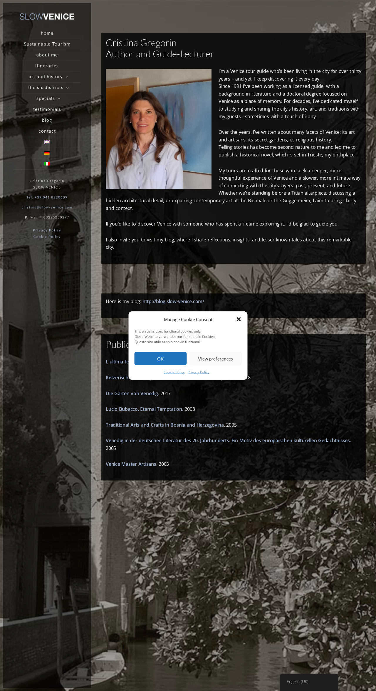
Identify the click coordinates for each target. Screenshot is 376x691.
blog (47, 120)
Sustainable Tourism (47, 44)
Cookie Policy (174, 372)
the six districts (45, 88)
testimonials (47, 109)
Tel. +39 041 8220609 (47, 197)
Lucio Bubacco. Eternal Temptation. (144, 409)
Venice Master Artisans (131, 464)
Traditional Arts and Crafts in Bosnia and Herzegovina (165, 425)
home (47, 33)
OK (160, 358)
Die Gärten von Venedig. (132, 393)
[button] (239, 319)
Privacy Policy (198, 372)
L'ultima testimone (126, 361)
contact (47, 131)
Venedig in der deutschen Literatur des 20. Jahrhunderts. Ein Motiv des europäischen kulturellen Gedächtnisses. (228, 440)
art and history (46, 77)
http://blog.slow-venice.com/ (173, 301)
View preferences (215, 358)
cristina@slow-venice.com (47, 207)
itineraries (47, 66)
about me (47, 55)
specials (45, 98)
